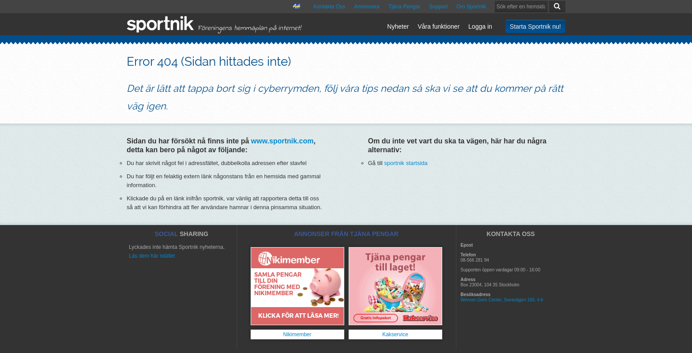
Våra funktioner (438, 26)
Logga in (480, 26)
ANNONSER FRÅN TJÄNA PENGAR (346, 233)
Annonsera (367, 7)
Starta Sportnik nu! (535, 26)
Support (438, 7)
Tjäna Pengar (404, 7)
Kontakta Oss (329, 7)
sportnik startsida (406, 163)
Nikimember (297, 334)
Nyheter (398, 26)
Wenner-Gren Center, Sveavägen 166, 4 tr (502, 299)
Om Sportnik (471, 7)
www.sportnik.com (282, 141)
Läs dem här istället (152, 256)
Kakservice (395, 334)
